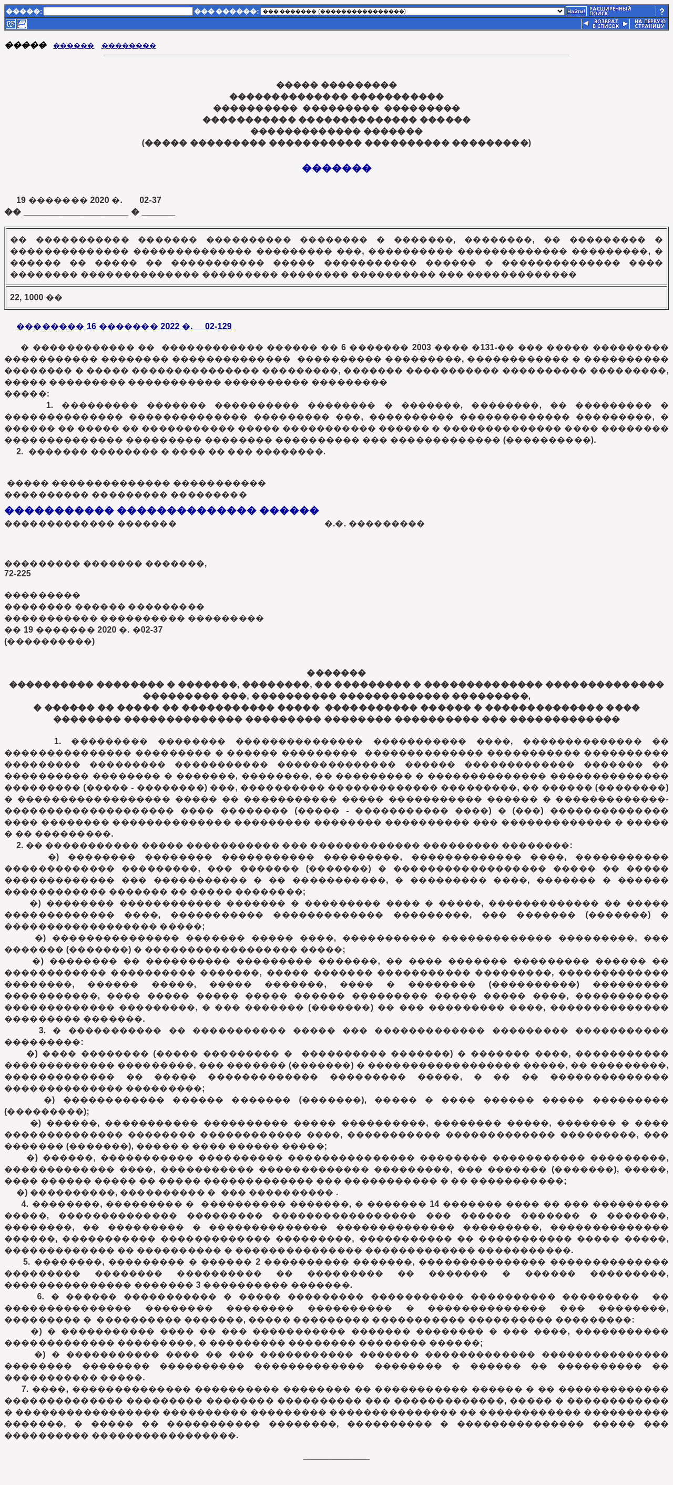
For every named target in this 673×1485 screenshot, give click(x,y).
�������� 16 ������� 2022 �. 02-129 (124, 326)
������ (73, 45)
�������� (128, 45)
